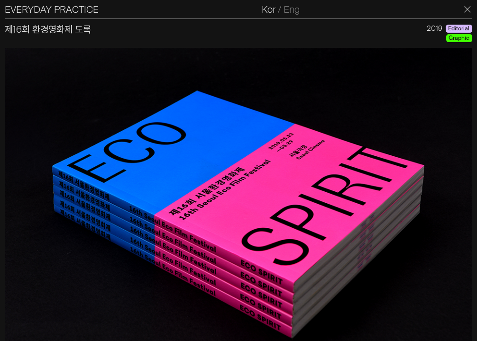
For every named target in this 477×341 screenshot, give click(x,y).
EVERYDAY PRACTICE (52, 9)
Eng (292, 9)
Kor (268, 9)
